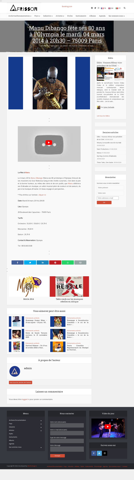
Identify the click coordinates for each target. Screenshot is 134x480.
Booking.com (67, 6)
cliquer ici (42, 195)
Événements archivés (32, 318)
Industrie (47, 16)
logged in (25, 399)
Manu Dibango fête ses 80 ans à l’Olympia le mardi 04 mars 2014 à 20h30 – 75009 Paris (67, 34)
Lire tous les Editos (103, 116)
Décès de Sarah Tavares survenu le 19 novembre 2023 (36, 335)
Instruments (81, 16)
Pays (36, 16)
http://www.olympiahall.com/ (119, 52)
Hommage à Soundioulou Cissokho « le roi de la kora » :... (77, 322)
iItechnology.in (32, 466)
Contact (124, 466)
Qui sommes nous (116, 16)
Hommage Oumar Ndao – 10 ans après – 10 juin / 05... (36, 321)
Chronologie (98, 466)
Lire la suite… (109, 101)
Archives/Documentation (19, 16)
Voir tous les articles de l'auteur (20, 382)
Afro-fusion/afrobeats (60, 52)
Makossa (83, 52)
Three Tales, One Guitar (105, 162)
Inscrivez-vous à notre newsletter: (108, 183)
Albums (92, 16)
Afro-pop (77, 52)
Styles (70, 16)
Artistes (59, 16)
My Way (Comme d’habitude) (106, 156)
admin (65, 46)
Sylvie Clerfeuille (108, 107)
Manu (27, 172)
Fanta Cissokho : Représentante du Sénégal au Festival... (77, 347)
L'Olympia (43, 52)
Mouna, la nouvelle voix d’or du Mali (109, 143)
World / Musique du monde (95, 52)
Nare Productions (103, 149)
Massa (99, 153)
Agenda (102, 16)
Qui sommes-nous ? (115, 466)
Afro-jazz (71, 52)
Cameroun (29, 52)
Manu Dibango (16, 52)
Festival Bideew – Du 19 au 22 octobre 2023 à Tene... (36, 346)
